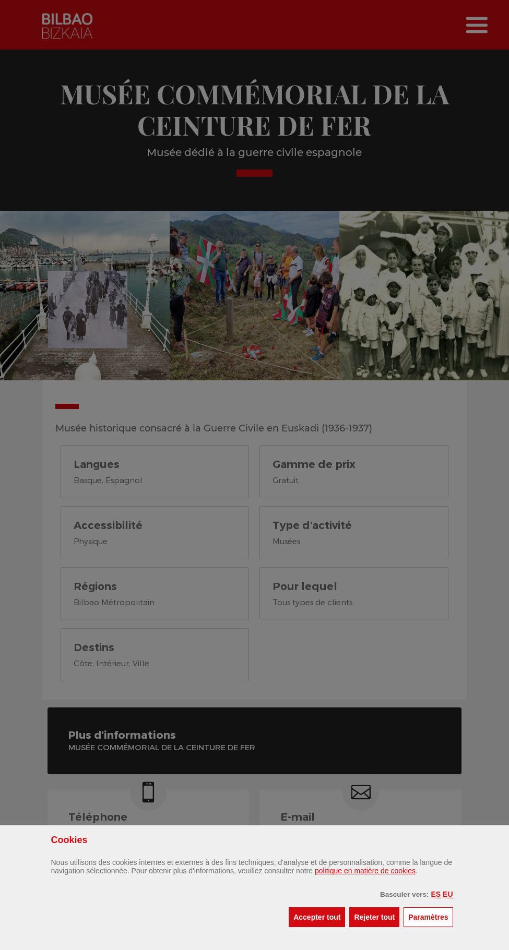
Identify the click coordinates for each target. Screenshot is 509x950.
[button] (436, 894)
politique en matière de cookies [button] (365, 871)
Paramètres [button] (430, 916)
